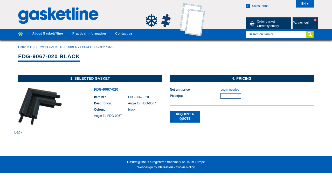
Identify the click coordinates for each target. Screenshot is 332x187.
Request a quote (185, 116)
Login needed (229, 89)
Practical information (89, 33)
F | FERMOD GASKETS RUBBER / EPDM (59, 47)
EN (305, 3)
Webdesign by (155, 167)
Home (22, 47)
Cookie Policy (185, 167)
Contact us (124, 33)
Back (18, 132)
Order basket (263, 23)
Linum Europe (195, 162)
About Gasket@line (47, 33)
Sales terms (257, 6)
